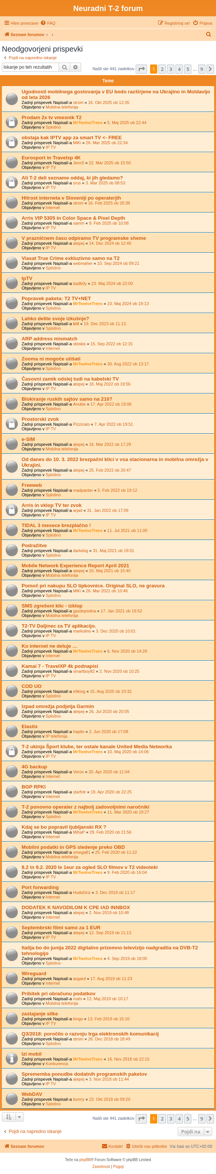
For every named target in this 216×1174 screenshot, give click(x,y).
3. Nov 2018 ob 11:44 (109, 1079)
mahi (77, 998)
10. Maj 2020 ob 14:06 (128, 751)
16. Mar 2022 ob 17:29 (110, 444)
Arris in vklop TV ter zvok (51, 505)
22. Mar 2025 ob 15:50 (110, 163)
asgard (79, 978)
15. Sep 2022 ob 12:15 (112, 343)
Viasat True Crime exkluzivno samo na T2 (70, 258)
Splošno (53, 127)
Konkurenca (57, 1063)
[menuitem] (47, 23)
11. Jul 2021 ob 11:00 (127, 530)
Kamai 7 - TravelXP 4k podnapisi (60, 666)
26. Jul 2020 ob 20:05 (109, 711)
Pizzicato (81, 424)
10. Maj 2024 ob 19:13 (128, 303)
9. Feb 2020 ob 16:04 (127, 872)
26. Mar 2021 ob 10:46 (107, 591)
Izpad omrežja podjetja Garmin (58, 706)
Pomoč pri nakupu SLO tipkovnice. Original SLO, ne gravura (93, 586)
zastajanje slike (40, 1014)
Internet (53, 207)
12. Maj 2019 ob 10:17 (107, 998)
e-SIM (28, 439)
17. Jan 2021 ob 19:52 (121, 611)
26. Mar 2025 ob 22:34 (107, 142)
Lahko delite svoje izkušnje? (55, 318)
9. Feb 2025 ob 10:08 (109, 223)
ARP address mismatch (49, 338)
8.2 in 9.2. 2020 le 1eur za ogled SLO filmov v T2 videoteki (90, 867)
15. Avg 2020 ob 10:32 (110, 691)
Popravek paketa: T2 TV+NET (56, 298)
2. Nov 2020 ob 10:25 (119, 671)
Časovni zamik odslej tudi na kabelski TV (70, 379)
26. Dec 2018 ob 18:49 (109, 1039)
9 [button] (201, 69)
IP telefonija (56, 736)
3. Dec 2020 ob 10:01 (116, 631)
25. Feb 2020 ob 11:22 (116, 852)
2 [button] (162, 69)
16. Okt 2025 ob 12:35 (108, 102)
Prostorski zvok (40, 419)
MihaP (79, 832)
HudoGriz (82, 892)
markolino (82, 631)
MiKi (77, 142)
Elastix (30, 726)
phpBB (85, 1160)
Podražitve (34, 545)
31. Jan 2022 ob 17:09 (107, 510)
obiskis (79, 343)
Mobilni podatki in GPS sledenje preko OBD (73, 847)
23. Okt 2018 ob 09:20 (109, 1099)
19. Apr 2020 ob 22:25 (111, 792)
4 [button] (179, 69)
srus (77, 183)
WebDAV (32, 1094)
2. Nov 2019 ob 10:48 (109, 912)
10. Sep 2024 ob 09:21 (118, 263)
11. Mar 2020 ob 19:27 (128, 812)
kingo (78, 1019)
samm (79, 223)
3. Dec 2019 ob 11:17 (115, 892)
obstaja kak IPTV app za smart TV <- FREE (72, 137)
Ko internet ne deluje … (49, 646)
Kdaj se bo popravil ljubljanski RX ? (64, 827)
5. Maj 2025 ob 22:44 (126, 122)
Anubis (79, 404)
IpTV (27, 278)
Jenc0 (78, 163)
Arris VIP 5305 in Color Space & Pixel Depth (73, 218)
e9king (79, 691)
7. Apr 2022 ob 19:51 (113, 424)
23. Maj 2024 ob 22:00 (112, 283)
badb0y (80, 283)
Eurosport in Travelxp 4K (51, 158)
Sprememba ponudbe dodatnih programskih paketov (84, 1074)
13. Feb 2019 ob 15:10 (109, 1019)
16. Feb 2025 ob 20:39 (109, 203)
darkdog (80, 550)
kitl (76, 323)
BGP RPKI (34, 787)
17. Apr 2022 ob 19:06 (111, 404)
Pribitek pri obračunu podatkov (58, 993)
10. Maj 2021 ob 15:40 (109, 570)
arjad (77, 510)
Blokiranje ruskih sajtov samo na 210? (67, 399)
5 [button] (187, 69)
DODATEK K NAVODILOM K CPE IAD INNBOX (76, 907)
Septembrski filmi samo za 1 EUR (61, 927)
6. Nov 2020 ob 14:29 (127, 651)
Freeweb (32, 485)
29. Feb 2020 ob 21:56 (110, 832)
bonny (79, 1099)
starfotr (79, 792)
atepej (79, 243)
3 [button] (170, 69)
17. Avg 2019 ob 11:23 (111, 978)
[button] (141, 69)
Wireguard (34, 973)
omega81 (82, 852)
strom (78, 102)
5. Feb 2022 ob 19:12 (118, 490)
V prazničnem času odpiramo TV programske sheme (84, 238)
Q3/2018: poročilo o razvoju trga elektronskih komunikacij (90, 1034)
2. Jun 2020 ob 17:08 (108, 731)
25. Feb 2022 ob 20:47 (110, 470)
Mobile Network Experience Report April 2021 (75, 565)
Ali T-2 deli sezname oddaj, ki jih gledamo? (72, 178)
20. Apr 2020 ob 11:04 (109, 772)
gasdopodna (84, 611)
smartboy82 (84, 671)
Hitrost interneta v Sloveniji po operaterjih (71, 198)
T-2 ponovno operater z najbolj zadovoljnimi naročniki (85, 807)
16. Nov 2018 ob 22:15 (128, 1059)
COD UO (32, 686)
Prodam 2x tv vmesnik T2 (51, 117)
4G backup (34, 767)
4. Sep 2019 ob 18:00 (127, 958)
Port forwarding (40, 887)
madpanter (83, 490)
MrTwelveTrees (88, 122)
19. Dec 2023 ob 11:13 (105, 323)
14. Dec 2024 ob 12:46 (110, 243)
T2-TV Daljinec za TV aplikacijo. (59, 626)
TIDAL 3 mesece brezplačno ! (56, 525)
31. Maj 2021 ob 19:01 (113, 550)
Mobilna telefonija (62, 107)
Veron (78, 772)
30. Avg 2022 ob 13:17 (128, 364)
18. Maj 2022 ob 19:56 (109, 384)
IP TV (51, 147)
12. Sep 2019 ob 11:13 (110, 932)
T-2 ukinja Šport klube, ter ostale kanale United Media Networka (97, 746)
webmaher (82, 263)
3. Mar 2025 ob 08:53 (105, 183)
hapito (79, 731)
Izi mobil (32, 1054)
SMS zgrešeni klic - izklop (52, 606)
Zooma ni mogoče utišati (51, 359)
